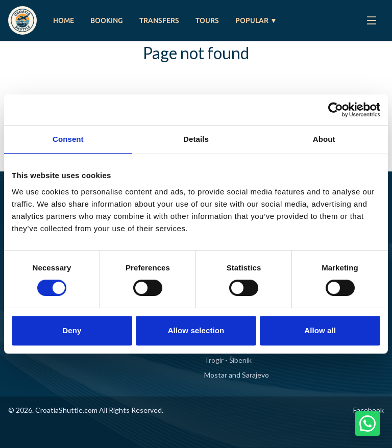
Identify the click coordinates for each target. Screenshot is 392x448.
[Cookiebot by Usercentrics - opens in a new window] (335, 109)
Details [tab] (196, 139)
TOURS (207, 20)
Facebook (368, 410)
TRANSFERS (159, 20)
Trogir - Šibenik (228, 360)
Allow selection (196, 330)
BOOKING (106, 20)
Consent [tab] (68, 139)
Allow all (320, 330)
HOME (63, 20)
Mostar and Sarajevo (236, 374)
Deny (71, 330)
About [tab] (324, 139)
